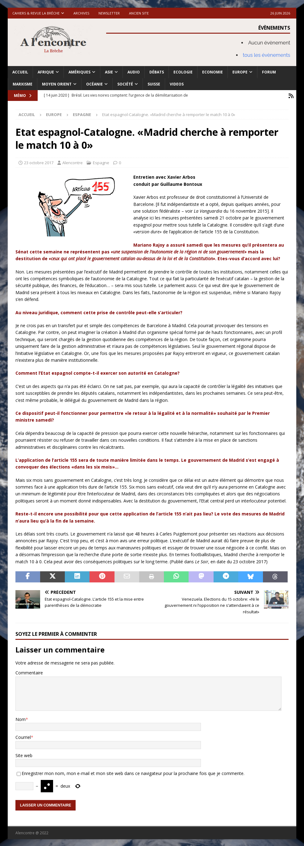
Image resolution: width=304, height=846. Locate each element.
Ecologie (183, 72)
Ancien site (139, 13)
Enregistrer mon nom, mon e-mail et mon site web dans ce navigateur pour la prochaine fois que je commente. (133, 773)
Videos (177, 84)
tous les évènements (266, 55)
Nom (20, 718)
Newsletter (109, 13)
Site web (23, 754)
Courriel (23, 737)
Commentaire (29, 672)
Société (125, 84)
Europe (240, 72)
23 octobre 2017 (38, 162)
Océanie (94, 84)
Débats (156, 72)
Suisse (154, 84)
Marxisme (22, 84)
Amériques (79, 72)
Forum (269, 72)
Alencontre (72, 162)
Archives (81, 13)
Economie (212, 72)
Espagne (101, 162)
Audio (133, 72)
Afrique (46, 72)
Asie (109, 72)
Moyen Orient (57, 84)
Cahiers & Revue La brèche (36, 13)
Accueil (20, 72)
